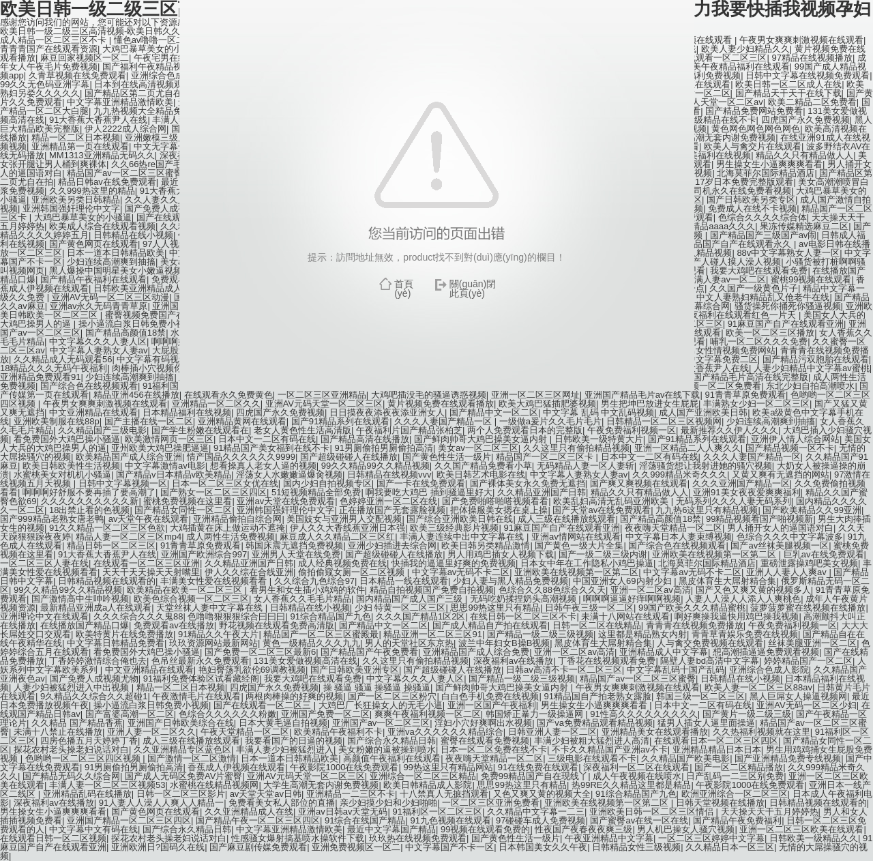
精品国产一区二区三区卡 (546, 457)
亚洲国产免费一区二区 (325, 714)
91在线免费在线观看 (538, 767)
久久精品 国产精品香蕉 (77, 723)
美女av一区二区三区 (478, 448)
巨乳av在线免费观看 (824, 554)
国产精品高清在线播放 (365, 439)
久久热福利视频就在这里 (761, 732)
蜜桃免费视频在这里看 (187, 501)
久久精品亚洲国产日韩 (541, 492)
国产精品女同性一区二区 (183, 510)
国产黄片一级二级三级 (746, 714)
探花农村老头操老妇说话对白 (71, 749)
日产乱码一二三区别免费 (735, 776)
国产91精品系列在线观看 (340, 421)
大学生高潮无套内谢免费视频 (321, 785)
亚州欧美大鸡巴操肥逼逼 (160, 448)
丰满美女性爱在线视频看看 (214, 581)
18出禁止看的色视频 (89, 510)
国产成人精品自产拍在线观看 (490, 625)
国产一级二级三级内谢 (603, 554)
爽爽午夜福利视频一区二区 (427, 714)
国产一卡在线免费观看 (420, 483)
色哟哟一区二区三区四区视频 (84, 758)
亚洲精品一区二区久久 (216, 403)
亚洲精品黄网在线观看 (242, 421)
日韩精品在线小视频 (310, 607)
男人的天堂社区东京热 (409, 643)
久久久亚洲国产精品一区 (741, 483)
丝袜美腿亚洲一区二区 (812, 643)
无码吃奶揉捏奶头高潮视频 (524, 599)
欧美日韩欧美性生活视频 (71, 466)
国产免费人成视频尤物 (94, 678)
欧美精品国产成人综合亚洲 (129, 457)
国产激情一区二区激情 (191, 758)
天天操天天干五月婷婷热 (769, 811)
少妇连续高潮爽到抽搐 (770, 421)
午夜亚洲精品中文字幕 (609, 838)
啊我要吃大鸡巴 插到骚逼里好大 (429, 492)
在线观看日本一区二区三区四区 (716, 740)
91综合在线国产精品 (365, 820)
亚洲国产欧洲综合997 (204, 554)
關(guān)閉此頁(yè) (472, 288)
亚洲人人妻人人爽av (787, 572)
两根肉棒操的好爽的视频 (294, 696)
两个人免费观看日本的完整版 (524, 430)
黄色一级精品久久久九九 (311, 643)
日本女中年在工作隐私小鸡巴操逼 (586, 563)
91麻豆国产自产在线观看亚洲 (561, 528)
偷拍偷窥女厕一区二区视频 (352, 572)
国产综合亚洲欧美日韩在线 (459, 519)
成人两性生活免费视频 (230, 536)
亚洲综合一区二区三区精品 (423, 776)
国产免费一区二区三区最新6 (260, 652)
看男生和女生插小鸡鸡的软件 (307, 590)
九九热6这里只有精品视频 (706, 510)
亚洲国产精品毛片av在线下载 (642, 395)
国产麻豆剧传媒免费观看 (258, 847)
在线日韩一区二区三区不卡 (523, 616)
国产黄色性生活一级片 (446, 457)
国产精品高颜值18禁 (660, 519)
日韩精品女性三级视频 (636, 847)
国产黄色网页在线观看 (155, 811)
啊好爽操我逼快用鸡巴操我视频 (737, 616)
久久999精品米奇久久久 (679, 474)
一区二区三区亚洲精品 (322, 395)
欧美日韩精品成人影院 (427, 785)
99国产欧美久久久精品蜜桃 (691, 607)
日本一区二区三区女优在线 (225, 483)
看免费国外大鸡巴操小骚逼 (67, 439)
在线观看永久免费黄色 (228, 395)
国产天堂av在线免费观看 (601, 510)
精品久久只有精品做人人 (639, 492)
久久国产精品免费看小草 (483, 466)
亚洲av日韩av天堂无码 (342, 811)
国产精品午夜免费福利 (737, 820)
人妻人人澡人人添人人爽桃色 (743, 599)
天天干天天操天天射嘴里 (151, 572)
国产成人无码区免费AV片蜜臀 (183, 776)
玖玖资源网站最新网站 (213, 643)
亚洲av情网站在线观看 (576, 536)
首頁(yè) (403, 288)
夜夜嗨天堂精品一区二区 (673, 528)
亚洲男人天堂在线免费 (296, 554)
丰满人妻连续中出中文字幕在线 (463, 536)
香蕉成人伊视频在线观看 (236, 767)
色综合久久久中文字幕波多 (790, 536)
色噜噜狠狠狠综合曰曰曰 (236, 616)
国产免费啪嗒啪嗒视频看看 (495, 501)
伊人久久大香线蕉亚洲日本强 (347, 528)
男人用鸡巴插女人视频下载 (500, 554)
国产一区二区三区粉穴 (392, 696)
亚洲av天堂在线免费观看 (286, 501)
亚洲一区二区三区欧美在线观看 (801, 829)
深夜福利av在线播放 (513, 661)
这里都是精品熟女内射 (642, 634)
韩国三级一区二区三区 (700, 696)
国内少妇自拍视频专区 (327, 483)
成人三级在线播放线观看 (566, 519)
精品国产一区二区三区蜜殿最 (321, 634)
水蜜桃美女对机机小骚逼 (62, 474)
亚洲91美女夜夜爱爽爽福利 (746, 492)
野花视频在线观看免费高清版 (276, 625)
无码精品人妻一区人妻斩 (585, 466)
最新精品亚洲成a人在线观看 (95, 607)
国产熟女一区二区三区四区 (213, 492)
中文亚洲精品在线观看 (93, 412)
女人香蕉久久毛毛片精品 (302, 599)
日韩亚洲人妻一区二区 (552, 732)
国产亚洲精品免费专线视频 (788, 758)
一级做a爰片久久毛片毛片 (550, 421)
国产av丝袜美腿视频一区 (779, 545)
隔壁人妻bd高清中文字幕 (709, 661)
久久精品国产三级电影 (102, 430)
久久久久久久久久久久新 (89, 501)
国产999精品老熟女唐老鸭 (52, 519)
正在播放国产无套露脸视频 (392, 510)
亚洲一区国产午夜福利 (491, 705)
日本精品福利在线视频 (187, 412)
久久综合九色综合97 (314, 581)
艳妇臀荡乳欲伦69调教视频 (252, 670)
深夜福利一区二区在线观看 (636, 767)
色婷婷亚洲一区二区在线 (388, 501)
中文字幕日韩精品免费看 (115, 643)
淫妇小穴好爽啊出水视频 (483, 723)
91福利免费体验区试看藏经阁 (201, 678)
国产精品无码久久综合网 (71, 776)
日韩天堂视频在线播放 (720, 803)
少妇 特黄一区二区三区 (400, 607)
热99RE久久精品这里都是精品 (632, 785)
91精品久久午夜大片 (218, 634)
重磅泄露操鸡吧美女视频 (809, 563)
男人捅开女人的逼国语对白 (780, 528)
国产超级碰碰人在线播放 (349, 457)
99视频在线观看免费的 (485, 829)
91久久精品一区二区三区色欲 (107, 528)
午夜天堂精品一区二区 (245, 732)
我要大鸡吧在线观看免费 (312, 678)
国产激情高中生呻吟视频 (80, 599)
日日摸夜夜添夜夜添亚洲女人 (387, 412)
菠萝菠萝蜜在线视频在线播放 (807, 607)
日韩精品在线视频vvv (389, 474)
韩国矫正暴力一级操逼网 (536, 714)
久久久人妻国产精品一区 (444, 421)
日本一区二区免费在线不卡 (494, 749)
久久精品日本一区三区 (729, 847)
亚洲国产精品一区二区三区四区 (129, 820)
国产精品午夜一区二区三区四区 (258, 820)
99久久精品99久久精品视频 (375, 466)
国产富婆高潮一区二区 (129, 714)
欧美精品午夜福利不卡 (338, 732)
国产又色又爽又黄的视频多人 (753, 590)
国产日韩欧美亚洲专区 (354, 670)
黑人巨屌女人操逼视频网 (798, 696)
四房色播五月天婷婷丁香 (89, 740)
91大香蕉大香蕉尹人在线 (107, 554)
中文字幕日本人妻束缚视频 (678, 536)
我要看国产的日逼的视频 (293, 740)
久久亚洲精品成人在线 (249, 811)
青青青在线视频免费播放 (694, 625)
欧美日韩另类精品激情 (485, 545)
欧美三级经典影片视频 (454, 528)
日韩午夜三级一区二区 (589, 607)
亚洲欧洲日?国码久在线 (158, 847)
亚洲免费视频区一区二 (356, 847)
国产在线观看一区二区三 (263, 705)
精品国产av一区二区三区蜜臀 (638, 678)
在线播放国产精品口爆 (84, 625)
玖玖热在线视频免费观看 (418, 838)
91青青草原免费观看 (745, 395)
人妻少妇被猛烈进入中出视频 (73, 687)
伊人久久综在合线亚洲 (249, 572)
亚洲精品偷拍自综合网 (237, 519)
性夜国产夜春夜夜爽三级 (583, 829)
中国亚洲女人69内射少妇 (623, 581)
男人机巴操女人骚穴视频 (686, 829)
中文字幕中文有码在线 (93, 829)
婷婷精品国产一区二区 (808, 661)
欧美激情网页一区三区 (169, 439)
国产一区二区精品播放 (738, 767)
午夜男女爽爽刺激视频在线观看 (105, 403)
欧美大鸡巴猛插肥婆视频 (547, 403)
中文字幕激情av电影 (165, 466)
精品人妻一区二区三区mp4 (128, 536)
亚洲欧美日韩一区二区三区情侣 (652, 811)
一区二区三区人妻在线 (44, 563)
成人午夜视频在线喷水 (637, 776)
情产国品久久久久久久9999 (241, 457)
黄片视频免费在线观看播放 (440, 403)
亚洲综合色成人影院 (769, 670)
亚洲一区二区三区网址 (535, 395)
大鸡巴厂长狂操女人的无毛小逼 (381, 705)
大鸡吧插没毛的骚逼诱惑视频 (428, 395)
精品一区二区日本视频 (180, 687)
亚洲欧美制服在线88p (57, 421)
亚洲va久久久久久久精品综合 (445, 732)
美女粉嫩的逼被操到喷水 (387, 749)
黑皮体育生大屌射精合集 (727, 581)
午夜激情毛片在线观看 (196, 696)
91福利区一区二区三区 (437, 811)
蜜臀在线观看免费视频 (485, 740)
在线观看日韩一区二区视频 (53, 838)
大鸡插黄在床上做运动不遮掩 (227, 528)
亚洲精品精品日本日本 (716, 749)
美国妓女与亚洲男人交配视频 (344, 519)
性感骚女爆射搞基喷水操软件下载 (297, 838)
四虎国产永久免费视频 (280, 412)
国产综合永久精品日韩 (391, 740)
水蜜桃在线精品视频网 (214, 785)
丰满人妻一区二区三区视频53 (107, 785)
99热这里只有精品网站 (447, 767)
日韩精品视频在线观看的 (107, 581)
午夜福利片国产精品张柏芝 (409, 430)
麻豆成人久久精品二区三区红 (337, 536)
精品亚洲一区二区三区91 (432, 634)
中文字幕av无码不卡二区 (461, 572)
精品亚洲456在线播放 (136, 395)
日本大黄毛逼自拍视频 (283, 723)
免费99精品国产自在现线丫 (534, 776)
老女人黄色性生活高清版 (302, 430)
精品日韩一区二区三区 (111, 545)
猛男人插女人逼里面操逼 (706, 723)
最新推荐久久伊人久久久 (729, 430)
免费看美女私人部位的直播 (281, 803)
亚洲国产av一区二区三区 (381, 723)
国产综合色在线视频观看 (677, 545)
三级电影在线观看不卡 (592, 758)
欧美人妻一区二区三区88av (758, 687)
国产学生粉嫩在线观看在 (200, 430)
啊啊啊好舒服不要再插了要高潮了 (89, 492)
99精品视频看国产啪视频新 (759, 519)
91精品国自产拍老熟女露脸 (597, 696)
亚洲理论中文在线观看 (44, 616)
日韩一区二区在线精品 (596, 625)
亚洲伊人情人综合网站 (795, 439)
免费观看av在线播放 (174, 625)
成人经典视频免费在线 (342, 563)
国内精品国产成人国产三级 (410, 599)
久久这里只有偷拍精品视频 (576, 448)
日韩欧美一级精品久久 (813, 838)
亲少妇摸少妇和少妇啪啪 (388, 803)
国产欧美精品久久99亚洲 (812, 510)
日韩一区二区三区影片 (180, 794)
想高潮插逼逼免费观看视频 (766, 652)
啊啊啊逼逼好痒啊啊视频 (632, 599)
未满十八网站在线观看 (625, 616)
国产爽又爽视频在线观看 (638, 483)
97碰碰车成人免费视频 (540, 820)
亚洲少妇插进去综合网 (392, 545)
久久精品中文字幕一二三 (536, 811)
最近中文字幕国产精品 (391, 829)
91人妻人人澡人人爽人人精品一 (161, 803)
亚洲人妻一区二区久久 (151, 732)
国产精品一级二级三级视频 (540, 634)
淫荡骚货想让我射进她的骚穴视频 (705, 466)
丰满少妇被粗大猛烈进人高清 (591, 740)
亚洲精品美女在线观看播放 (655, 732)
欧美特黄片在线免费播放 (124, 634)
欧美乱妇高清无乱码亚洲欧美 (612, 501)
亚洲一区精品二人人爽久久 (687, 448)
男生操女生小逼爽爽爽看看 (595, 705)
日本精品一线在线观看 (403, 581)
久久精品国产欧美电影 (685, 758)
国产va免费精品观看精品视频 (595, 723)
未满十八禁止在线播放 (58, 732)
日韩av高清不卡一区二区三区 (564, 670)
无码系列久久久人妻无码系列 (733, 501)
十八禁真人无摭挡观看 (444, 794)
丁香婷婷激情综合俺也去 (98, 661)
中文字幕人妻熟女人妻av (579, 474)
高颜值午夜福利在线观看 (392, 758)
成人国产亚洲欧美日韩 (703, 412)
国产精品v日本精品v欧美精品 (173, 474)
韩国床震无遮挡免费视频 (294, 545)
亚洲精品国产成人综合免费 (476, 652)
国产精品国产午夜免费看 (369, 652)
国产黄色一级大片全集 (579, 545)
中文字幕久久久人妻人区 (415, 678)
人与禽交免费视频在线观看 (710, 643)
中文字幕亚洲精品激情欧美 (289, 829)
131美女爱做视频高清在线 (305, 661)
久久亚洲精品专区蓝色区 (182, 749)
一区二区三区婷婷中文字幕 (711, 838)
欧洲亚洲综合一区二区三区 (734, 794)
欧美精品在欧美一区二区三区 (186, 590)
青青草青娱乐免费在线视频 (745, 634)
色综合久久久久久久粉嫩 (227, 714)
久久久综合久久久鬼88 (138, 616)
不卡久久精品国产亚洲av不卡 (610, 749)
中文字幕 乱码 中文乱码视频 (598, 412)
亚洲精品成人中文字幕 (663, 652)
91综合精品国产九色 (330, 616)
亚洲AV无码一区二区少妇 (806, 705)
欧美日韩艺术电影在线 (480, 474)
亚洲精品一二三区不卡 (350, 794)
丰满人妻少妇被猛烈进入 (285, 749)
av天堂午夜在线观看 (148, 519)
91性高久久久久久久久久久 (643, 714)
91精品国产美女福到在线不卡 (271, 448)
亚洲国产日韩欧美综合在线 (181, 723)
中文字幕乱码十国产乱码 (675, 670)
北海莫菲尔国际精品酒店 (707, 563)
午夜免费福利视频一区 (631, 430)
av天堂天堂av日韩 (265, 794)
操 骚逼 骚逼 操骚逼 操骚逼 (376, 687)
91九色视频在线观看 (450, 820)
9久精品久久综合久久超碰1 (93, 696)
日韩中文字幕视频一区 (122, 483)
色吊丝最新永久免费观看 (200, 661)
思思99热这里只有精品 (494, 607)
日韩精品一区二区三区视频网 (664, 421)
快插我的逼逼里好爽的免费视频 (453, 563)
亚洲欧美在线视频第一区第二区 (715, 554)
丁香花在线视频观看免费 (606, 661)
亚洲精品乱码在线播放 (87, 794)
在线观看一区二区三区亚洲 (146, 563)
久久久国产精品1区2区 (420, 616)
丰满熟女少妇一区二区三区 (756, 403)
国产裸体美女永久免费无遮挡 (527, 483)
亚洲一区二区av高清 (650, 590)
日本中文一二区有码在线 (267, 439)
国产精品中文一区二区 (493, 412)
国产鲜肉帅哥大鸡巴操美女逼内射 (482, 439)
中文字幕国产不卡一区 (449, 847)
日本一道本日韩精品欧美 (289, 758)
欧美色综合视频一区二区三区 (191, 599)
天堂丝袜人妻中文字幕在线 (210, 607)
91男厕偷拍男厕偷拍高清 (383, 448)
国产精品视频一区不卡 (789, 448)
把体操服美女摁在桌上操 (499, 510)
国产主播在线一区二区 (148, 421)
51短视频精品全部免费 (316, 492)
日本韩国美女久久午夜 (543, 847)
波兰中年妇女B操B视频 (504, 643)
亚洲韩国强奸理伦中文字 (285, 510)
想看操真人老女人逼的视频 (263, 466)
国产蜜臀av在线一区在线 (639, 820)
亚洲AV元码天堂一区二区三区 (324, 403)
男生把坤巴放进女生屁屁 (649, 403)
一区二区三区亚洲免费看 (490, 803)
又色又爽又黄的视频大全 (542, 794)
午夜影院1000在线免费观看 (344, 767)
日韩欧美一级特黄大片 (598, 439)
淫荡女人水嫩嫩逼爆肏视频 (289, 474)
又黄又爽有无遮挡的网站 (780, 474)
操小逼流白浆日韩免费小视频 (151, 705)
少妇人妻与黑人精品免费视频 (510, 581)
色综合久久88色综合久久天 (552, 590)
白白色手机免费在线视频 (490, 696)
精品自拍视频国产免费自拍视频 (432, 590)
